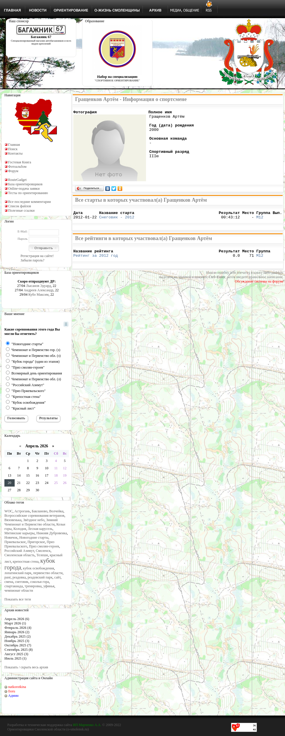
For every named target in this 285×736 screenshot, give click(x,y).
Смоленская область (19, 555)
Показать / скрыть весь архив (26, 667)
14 (19, 475)
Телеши (42, 555)
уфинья (48, 586)
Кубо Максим (38, 294)
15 (28, 475)
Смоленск (43, 551)
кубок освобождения (38, 568)
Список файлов (19, 206)
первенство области (47, 573)
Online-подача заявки (24, 188)
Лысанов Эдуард (38, 286)
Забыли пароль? (32, 260)
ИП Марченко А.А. (87, 725)
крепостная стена (25, 561)
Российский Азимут (19, 551)
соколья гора (39, 582)
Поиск (13, 149)
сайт (57, 577)
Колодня (19, 529)
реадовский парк (40, 577)
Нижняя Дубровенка (51, 533)
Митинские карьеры (19, 533)
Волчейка (56, 511)
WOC (8, 511)
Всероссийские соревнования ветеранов (34, 516)
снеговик (21, 582)
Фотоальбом (17, 167)
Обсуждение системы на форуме (259, 286)
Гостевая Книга (19, 162)
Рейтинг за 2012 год (95, 259)
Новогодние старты (33, 537)
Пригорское (36, 542)
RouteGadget (17, 180)
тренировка (33, 586)
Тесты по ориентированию (28, 193)
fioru (11, 691)
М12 (259, 219)
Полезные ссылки (21, 210)
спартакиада (13, 586)
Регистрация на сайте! (37, 256)
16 (37, 475)
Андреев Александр (38, 290)
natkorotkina (17, 687)
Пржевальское (15, 542)
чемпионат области (18, 590)
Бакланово (39, 511)
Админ (13, 696)
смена (8, 582)
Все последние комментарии (29, 202)
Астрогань (22, 511)
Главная (14, 145)
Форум (13, 171)
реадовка (19, 577)
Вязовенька (12, 520)
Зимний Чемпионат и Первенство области (31, 522)
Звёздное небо (33, 520)
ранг (7, 577)
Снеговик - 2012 (116, 219)
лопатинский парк (17, 573)
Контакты (15, 153)
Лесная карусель (40, 529)
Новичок (11, 537)
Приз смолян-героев (44, 546)
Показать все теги (17, 599)
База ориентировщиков (25, 184)
